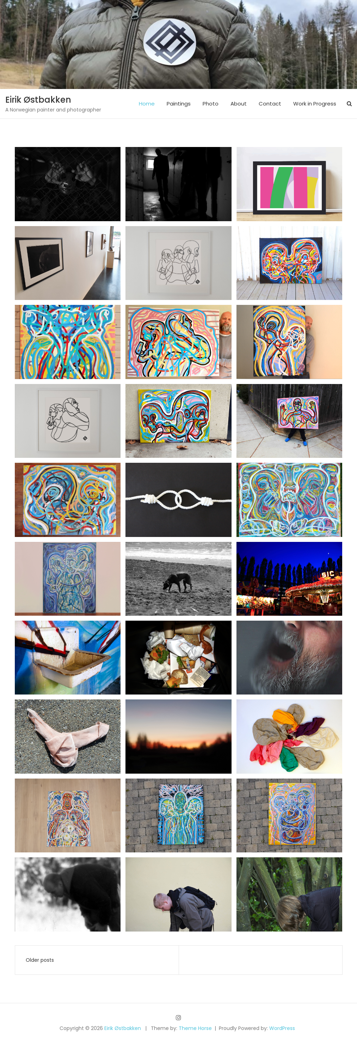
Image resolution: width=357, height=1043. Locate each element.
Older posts (40, 960)
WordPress (282, 1028)
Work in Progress (314, 103)
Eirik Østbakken (38, 99)
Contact (270, 103)
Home (147, 103)
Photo (210, 103)
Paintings (179, 103)
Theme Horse (195, 1028)
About (238, 103)
